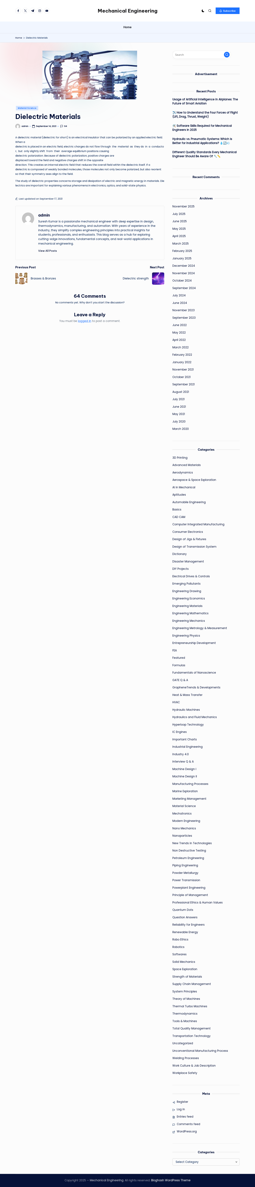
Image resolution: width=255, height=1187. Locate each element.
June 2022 (179, 325)
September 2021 (183, 384)
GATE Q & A (180, 680)
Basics (176, 509)
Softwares (179, 954)
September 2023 (184, 318)
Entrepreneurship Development (194, 643)
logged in (84, 321)
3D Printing (180, 458)
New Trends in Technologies (192, 843)
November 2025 (183, 206)
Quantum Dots (182, 910)
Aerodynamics (182, 472)
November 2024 (183, 273)
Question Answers (184, 917)
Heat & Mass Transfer (187, 695)
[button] (227, 10)
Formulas (178, 665)
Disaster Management (188, 561)
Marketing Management (189, 799)
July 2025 (178, 214)
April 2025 (179, 236)
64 (63, 126)
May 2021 (178, 414)
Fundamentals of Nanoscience (194, 673)
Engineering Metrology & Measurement (199, 628)
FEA (174, 650)
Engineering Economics (188, 598)
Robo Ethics (180, 939)
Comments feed (188, 1124)
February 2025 (182, 251)
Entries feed (185, 1117)
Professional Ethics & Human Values (197, 902)
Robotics (178, 947)
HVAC (176, 702)
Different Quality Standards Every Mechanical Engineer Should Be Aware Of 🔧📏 (204, 154)
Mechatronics (182, 814)
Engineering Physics (186, 636)
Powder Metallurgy (185, 873)
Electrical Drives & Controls (191, 576)
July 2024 (179, 295)
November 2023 (183, 310)
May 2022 (179, 333)
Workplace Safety (184, 1073)
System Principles (184, 991)
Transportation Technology (191, 1036)
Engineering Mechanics (188, 621)
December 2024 (183, 266)
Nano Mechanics (184, 828)
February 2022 (182, 355)
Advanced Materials (186, 465)
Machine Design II (184, 776)
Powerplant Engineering (188, 888)
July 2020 (179, 421)
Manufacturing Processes (190, 784)
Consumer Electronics (187, 532)
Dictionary (179, 554)
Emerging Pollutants (186, 584)
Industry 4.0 (180, 754)
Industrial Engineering (187, 747)
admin (44, 215)
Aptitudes (179, 495)
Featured (178, 658)
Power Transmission (186, 880)
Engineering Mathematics (190, 613)
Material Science (27, 108)
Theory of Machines (186, 999)
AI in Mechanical (183, 487)
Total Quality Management (191, 1028)
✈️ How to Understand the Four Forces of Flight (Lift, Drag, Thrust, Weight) (205, 115)
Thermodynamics (184, 1014)
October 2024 (182, 281)
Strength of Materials (187, 977)
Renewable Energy (185, 932)
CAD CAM (178, 517)
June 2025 (179, 221)
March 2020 (180, 429)
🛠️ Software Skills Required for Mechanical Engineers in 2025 (202, 128)
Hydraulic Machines (186, 710)
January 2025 (181, 258)
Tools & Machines (184, 1021)
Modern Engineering (186, 821)
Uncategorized (182, 1043)
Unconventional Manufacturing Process (200, 1051)
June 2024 (179, 303)
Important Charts (184, 739)
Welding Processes (185, 1058)
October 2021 (181, 377)
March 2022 (180, 347)
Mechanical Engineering (127, 11)
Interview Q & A (183, 762)
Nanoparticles (182, 836)
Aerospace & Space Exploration (194, 480)
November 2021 (183, 369)
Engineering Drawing (186, 591)
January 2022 (181, 362)
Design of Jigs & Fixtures (189, 539)
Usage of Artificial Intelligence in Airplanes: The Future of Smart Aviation (205, 101)
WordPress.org (187, 1131)
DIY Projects (180, 569)
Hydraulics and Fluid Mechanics (194, 717)
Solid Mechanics (183, 962)
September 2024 (184, 288)
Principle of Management (190, 895)
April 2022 (179, 340)
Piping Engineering (185, 865)
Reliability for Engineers (188, 925)
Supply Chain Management (191, 984)
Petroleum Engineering (188, 858)
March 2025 (180, 244)
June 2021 (179, 407)
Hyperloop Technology (188, 725)
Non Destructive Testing (189, 850)
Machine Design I (184, 769)
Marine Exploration (185, 791)
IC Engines (179, 732)
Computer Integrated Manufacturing (198, 524)
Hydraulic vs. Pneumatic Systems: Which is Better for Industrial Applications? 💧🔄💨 (202, 141)
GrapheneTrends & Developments (196, 687)
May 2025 (179, 229)
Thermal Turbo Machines (189, 1006)
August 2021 (180, 392)
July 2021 (178, 399)
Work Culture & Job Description (194, 1066)
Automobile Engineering (189, 502)
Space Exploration (184, 969)
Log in (181, 1109)
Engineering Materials (187, 606)
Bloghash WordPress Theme (170, 1180)
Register (182, 1102)
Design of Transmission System (194, 547)
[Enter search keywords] (201, 55)
